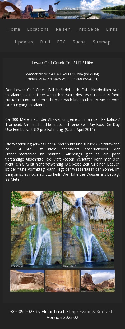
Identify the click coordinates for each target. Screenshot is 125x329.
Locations (38, 29)
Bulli (45, 42)
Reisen (63, 29)
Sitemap (102, 42)
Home (13, 29)
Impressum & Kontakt (90, 311)
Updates (24, 42)
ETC (61, 42)
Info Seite (88, 29)
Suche (79, 42)
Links (112, 29)
